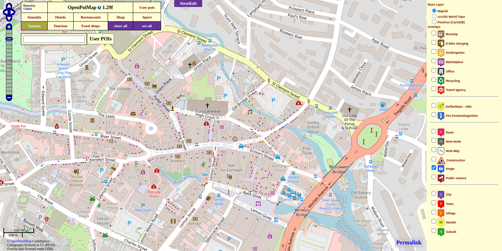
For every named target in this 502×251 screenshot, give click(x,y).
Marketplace (450, 62)
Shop (120, 17)
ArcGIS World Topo (451, 16)
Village (446, 213)
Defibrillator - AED (454, 106)
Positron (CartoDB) (451, 22)
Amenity (34, 17)
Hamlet (446, 222)
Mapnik (443, 11)
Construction (451, 160)
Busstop (447, 34)
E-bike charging (453, 43)
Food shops (90, 26)
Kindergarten (451, 52)
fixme (445, 132)
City (444, 194)
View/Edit (188, 3)
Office (445, 71)
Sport (147, 17)
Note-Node (449, 141)
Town (445, 204)
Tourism (60, 26)
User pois (146, 7)
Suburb (446, 232)
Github (27, 8)
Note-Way (448, 151)
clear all (120, 26)
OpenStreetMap (21, 241)
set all (147, 26)
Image (446, 168)
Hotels (60, 17)
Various (34, 26)
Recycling (448, 81)
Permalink (408, 242)
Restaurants (91, 17)
